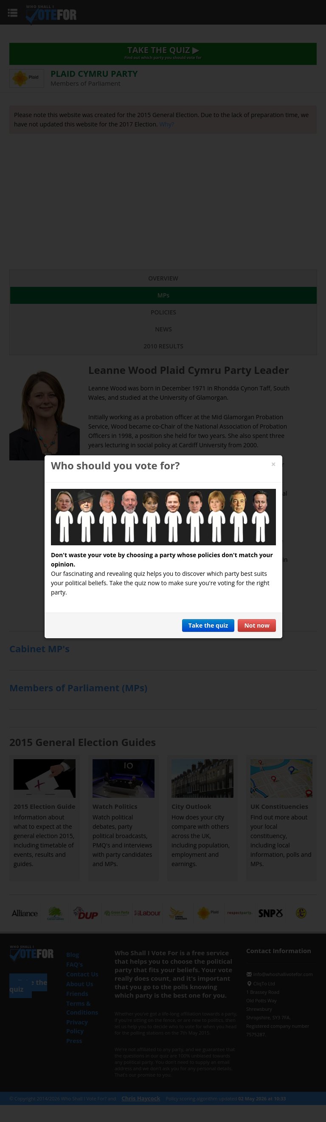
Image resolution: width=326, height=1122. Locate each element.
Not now (257, 625)
